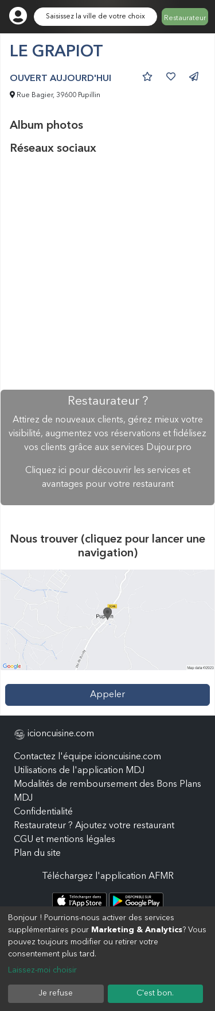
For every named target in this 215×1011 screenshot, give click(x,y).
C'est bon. (155, 993)
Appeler (107, 694)
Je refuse (55, 993)
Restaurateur (185, 18)
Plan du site (37, 853)
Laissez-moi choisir (42, 970)
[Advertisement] (107, 272)
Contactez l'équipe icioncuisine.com (87, 757)
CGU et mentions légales (64, 839)
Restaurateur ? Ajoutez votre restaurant (94, 826)
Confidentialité (43, 812)
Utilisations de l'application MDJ (79, 770)
